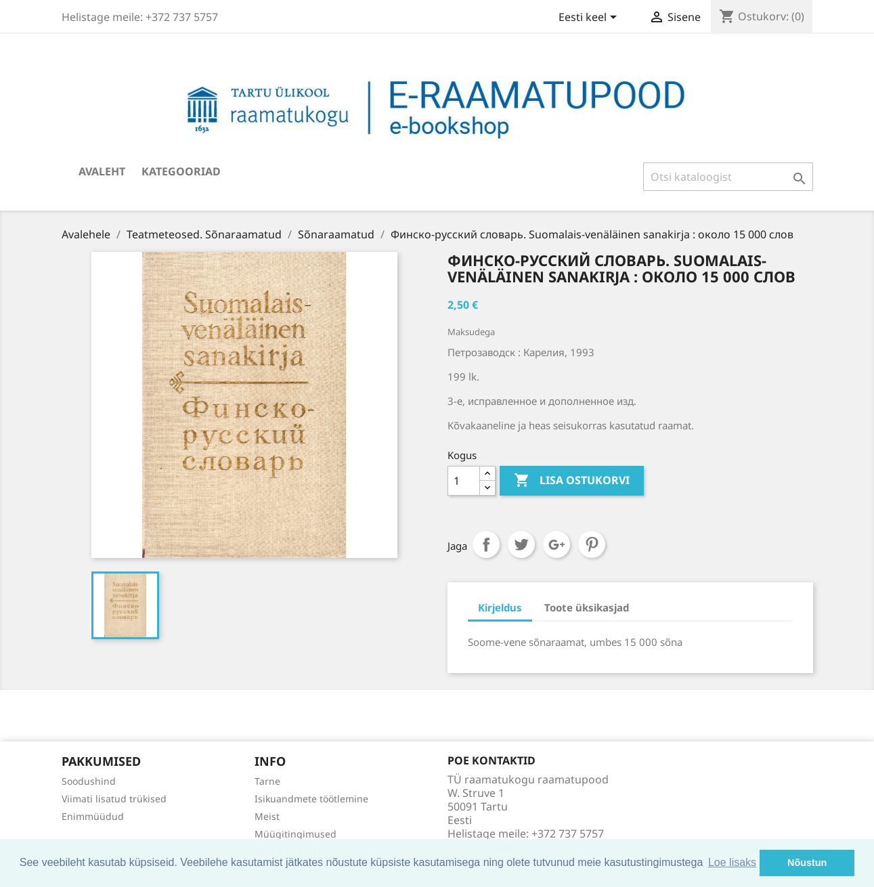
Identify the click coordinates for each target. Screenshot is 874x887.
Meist (267, 816)
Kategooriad (181, 171)
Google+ (556, 544)
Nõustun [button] (807, 862)
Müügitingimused (295, 833)
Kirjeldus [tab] (500, 607)
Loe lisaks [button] (732, 862)
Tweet (521, 544)
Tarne (267, 781)
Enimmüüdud (93, 816)
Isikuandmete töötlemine (311, 798)
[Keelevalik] (590, 18)
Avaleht (102, 171)
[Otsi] (728, 177)
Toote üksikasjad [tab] (586, 607)
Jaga (486, 544)
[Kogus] (463, 481)
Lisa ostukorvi (572, 481)
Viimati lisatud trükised (114, 798)
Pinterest (591, 544)
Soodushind (89, 781)
